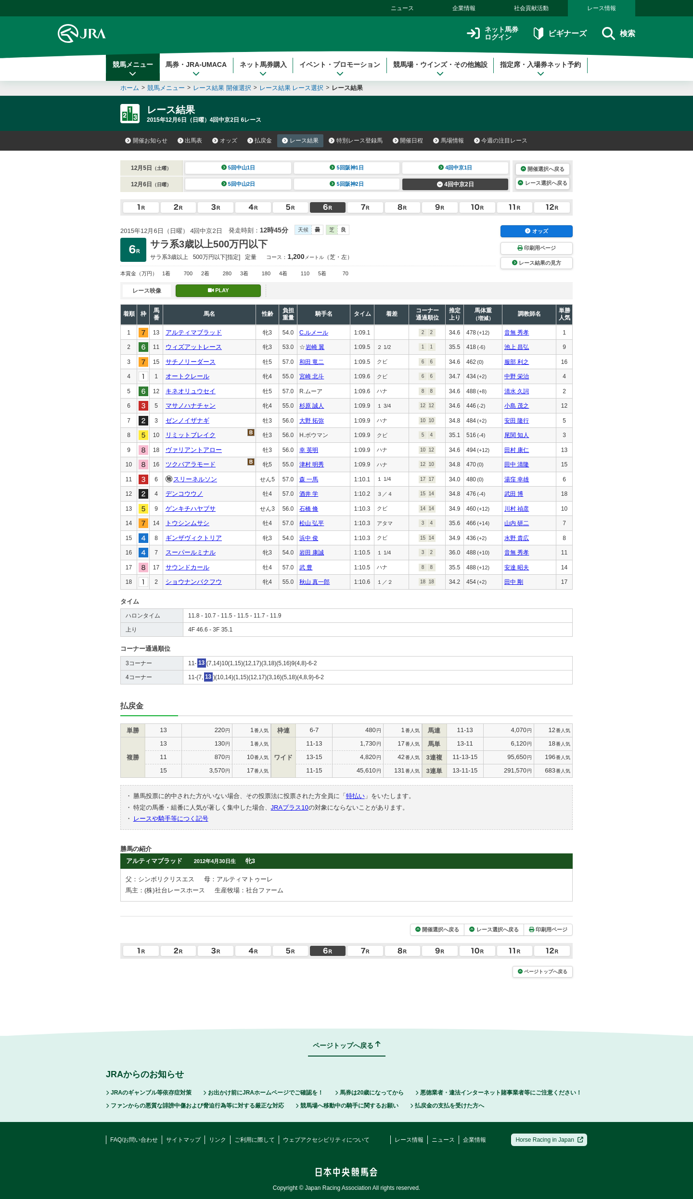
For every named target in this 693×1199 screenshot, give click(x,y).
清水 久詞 (516, 391)
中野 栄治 (516, 376)
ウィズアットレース (194, 346)
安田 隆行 (516, 420)
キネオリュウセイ (191, 391)
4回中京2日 (455, 184)
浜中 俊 (308, 538)
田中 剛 (513, 582)
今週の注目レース (501, 140)
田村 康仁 (516, 450)
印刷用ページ (536, 248)
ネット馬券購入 (263, 69)
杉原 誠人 (311, 405)
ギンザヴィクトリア (194, 537)
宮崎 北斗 (311, 376)
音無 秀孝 (516, 332)
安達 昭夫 (516, 567)
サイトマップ (183, 1139)
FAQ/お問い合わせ (134, 1139)
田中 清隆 (516, 464)
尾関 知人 (516, 435)
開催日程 (408, 140)
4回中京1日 (455, 167)
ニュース (402, 8)
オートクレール (187, 376)
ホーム (129, 87)
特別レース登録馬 (356, 140)
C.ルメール (313, 332)
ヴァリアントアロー (194, 449)
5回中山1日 (238, 167)
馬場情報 (448, 140)
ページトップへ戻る (542, 971)
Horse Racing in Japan (549, 1139)
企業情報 (463, 8)
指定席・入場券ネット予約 (540, 69)
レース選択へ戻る (542, 183)
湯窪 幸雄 (516, 479)
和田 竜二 (311, 362)
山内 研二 (516, 523)
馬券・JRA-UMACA (196, 69)
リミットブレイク (191, 434)
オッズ (224, 140)
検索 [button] (618, 33)
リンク (217, 1139)
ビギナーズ (560, 33)
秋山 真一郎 (314, 582)
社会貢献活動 (531, 8)
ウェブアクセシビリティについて (326, 1139)
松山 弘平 (311, 523)
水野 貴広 (516, 538)
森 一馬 (308, 479)
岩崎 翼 (315, 347)
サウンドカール (187, 567)
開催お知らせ (146, 140)
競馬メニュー (133, 69)
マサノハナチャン (191, 405)
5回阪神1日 (347, 167)
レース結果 (300, 140)
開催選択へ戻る (543, 169)
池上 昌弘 (516, 347)
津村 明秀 (311, 464)
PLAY (218, 290)
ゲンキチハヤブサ (191, 508)
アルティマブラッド (194, 332)
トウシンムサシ (187, 523)
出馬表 (190, 140)
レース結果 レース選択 (291, 87)
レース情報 (601, 8)
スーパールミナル (191, 552)
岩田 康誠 (311, 552)
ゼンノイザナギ (187, 420)
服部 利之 (516, 362)
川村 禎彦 (516, 508)
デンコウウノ (184, 493)
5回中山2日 (238, 184)
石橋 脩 (308, 508)
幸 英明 (308, 450)
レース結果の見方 (536, 263)
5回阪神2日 (347, 184)
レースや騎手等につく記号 (170, 818)
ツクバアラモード (191, 464)
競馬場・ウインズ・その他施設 (440, 69)
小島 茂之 (516, 405)
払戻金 (259, 140)
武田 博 (513, 493)
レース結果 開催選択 (222, 87)
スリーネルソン (195, 479)
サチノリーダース (191, 361)
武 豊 (305, 567)
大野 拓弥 (311, 420)
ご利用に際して (254, 1139)
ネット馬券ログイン (492, 33)
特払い (355, 795)
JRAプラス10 (289, 807)
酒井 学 (308, 493)
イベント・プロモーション (339, 69)
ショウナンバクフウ (194, 581)
